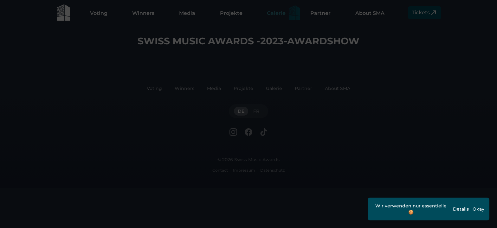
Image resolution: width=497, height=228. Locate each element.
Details (461, 209)
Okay (478, 209)
